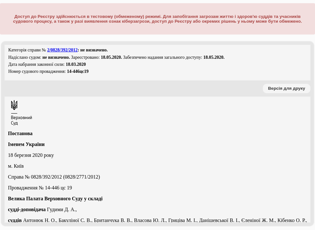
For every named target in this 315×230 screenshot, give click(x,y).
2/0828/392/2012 (62, 50)
